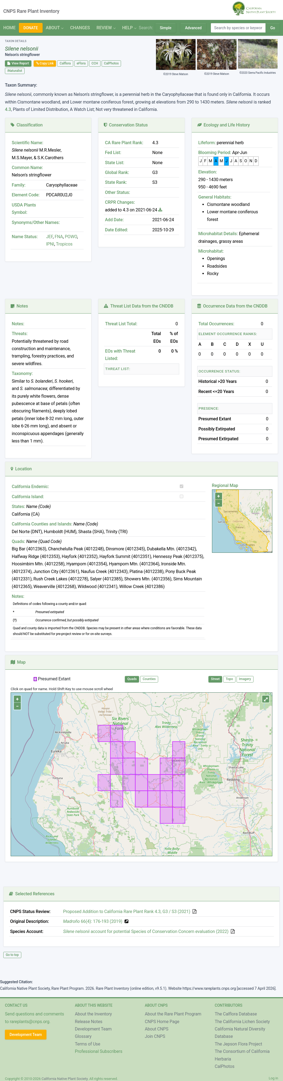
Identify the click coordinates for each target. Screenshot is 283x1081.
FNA (58, 236)
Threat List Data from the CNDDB (138, 306)
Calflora (65, 63)
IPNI (50, 244)
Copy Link (45, 63)
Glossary (83, 1036)
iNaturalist (14, 71)
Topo (229, 679)
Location (21, 468)
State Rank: (116, 182)
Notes (19, 306)
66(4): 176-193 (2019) (92, 921)
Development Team (26, 1034)
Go (272, 28)
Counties (149, 679)
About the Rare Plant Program (173, 1014)
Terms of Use (87, 1044)
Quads (132, 679)
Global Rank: (117, 172)
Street (215, 679)
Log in (273, 1078)
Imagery (245, 679)
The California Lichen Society (242, 1021)
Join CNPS (155, 1036)
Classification (27, 125)
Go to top (12, 955)
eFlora (81, 63)
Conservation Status (126, 125)
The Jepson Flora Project (238, 1044)
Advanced (193, 28)
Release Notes (88, 1021)
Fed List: (113, 152)
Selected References (31, 893)
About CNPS (156, 1029)
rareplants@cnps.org (29, 1021)
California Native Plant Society (65, 1079)
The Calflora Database (236, 1014)
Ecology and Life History (223, 125)
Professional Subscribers (98, 1051)
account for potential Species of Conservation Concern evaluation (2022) (146, 931)
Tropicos (64, 244)
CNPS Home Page (162, 1021)
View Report (18, 63)
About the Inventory (93, 1014)
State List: (114, 162)
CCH (95, 63)
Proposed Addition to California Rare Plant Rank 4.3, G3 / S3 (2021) (126, 911)
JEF (49, 236)
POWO (71, 236)
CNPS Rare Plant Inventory (31, 11)
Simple (165, 28)
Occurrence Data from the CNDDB (232, 306)
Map (18, 662)
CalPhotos (111, 63)
